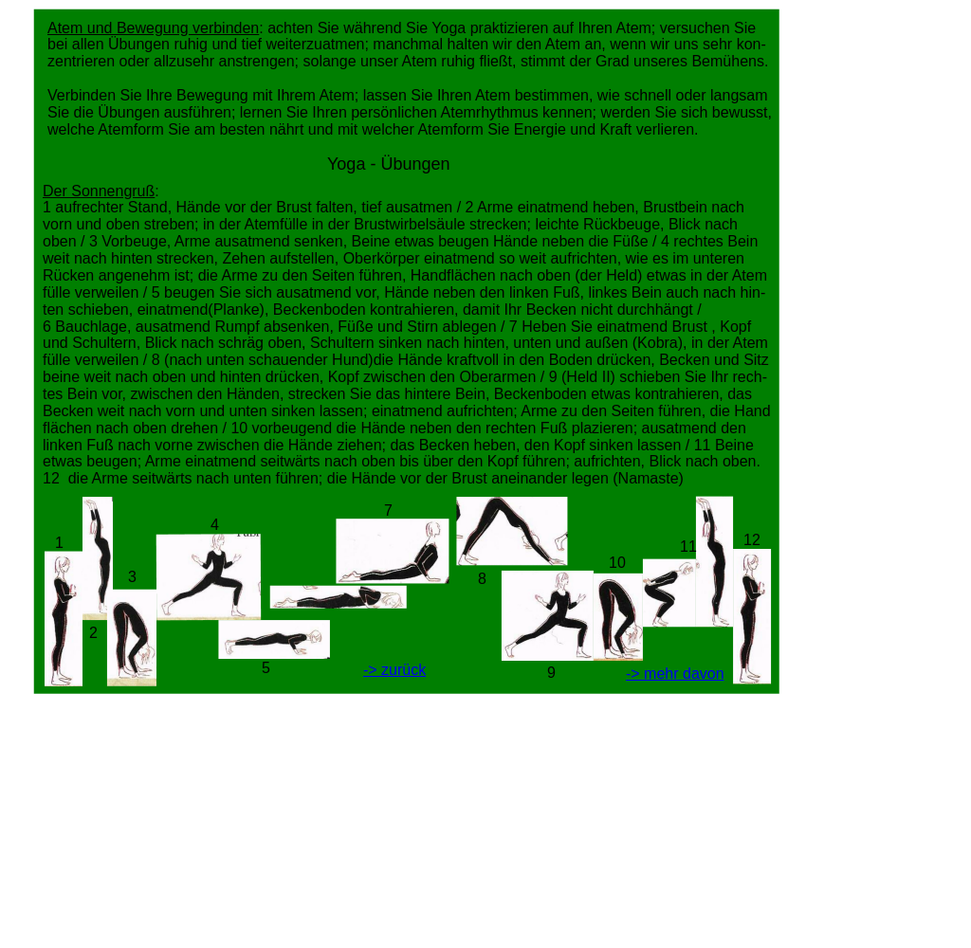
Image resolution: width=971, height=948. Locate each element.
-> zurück (394, 670)
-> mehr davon (675, 673)
